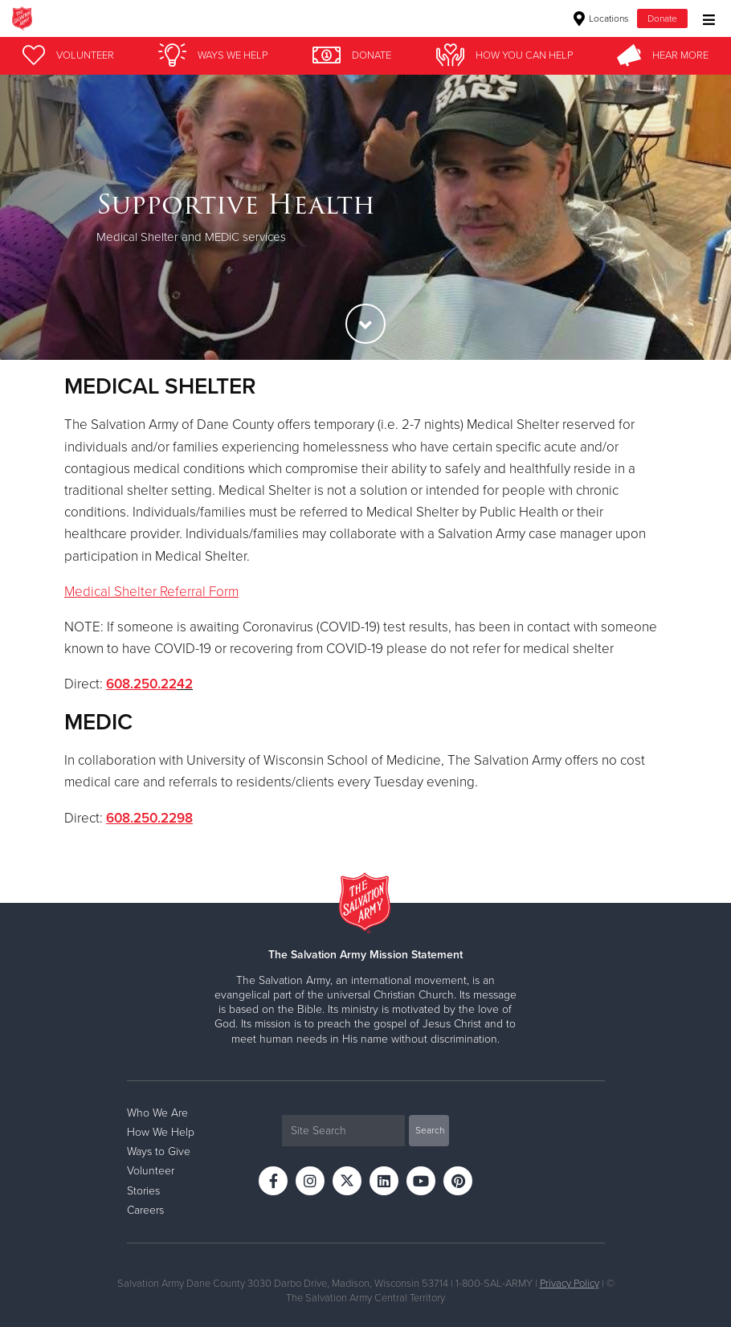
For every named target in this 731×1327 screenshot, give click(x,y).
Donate (662, 18)
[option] (365, 217)
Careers (145, 1210)
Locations (601, 18)
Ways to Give (158, 1151)
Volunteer (150, 1171)
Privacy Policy (569, 1283)
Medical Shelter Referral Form (151, 591)
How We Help (160, 1132)
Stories (143, 1191)
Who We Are (157, 1113)
